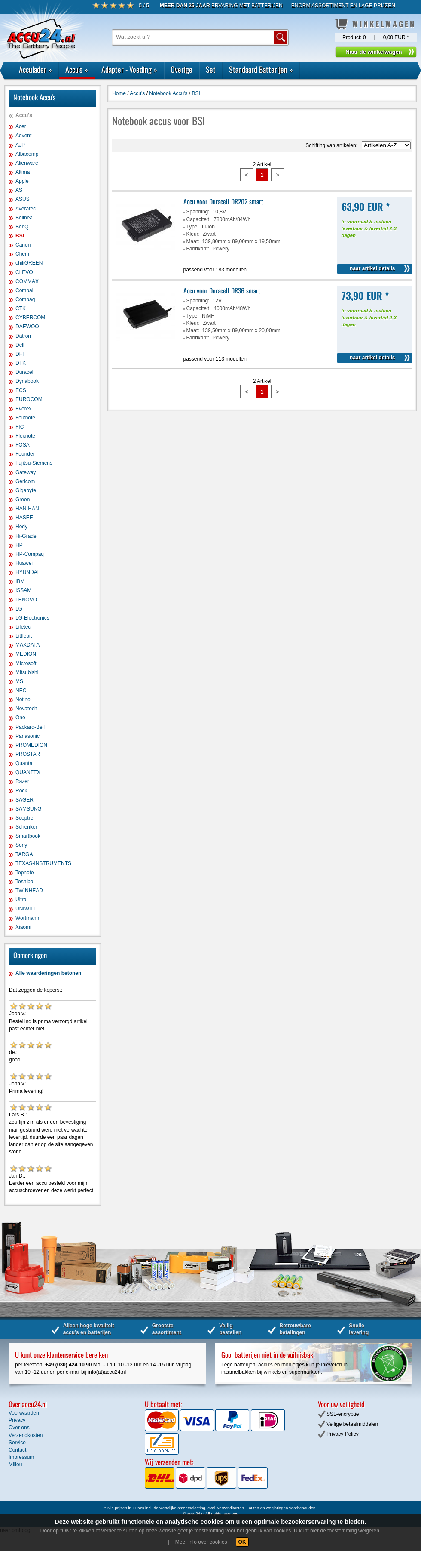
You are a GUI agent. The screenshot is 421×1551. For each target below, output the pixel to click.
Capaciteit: (198, 219)
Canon (23, 245)
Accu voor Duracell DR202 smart (223, 201)
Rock (21, 791)
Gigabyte (25, 490)
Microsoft (26, 663)
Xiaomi (23, 927)
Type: (192, 227)
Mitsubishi (26, 672)
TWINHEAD (29, 891)
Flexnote (25, 436)
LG (18, 609)
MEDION (25, 654)
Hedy (21, 527)
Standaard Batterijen (261, 69)
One (20, 718)
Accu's (76, 69)
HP (19, 545)
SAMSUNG (28, 809)
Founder (25, 454)
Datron (23, 336)
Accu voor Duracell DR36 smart (221, 290)
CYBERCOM (30, 318)
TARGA (24, 854)
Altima (22, 172)
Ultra (20, 900)
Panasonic (27, 736)
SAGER (24, 800)
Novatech (26, 709)
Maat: (192, 241)
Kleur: (193, 234)
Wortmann (27, 918)
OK (242, 1542)
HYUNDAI (27, 572)
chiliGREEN (29, 263)
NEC (20, 691)
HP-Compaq (29, 554)
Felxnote (25, 418)
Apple (22, 181)
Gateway (25, 472)
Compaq (25, 299)
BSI (19, 236)
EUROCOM (29, 399)
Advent (23, 136)
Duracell (24, 372)
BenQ (22, 227)
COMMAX (27, 281)
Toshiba (24, 882)
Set (211, 69)
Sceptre (24, 818)
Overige (181, 69)
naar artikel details (372, 268)
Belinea (24, 218)
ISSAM (23, 590)
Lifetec (23, 627)
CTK (20, 308)
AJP (20, 145)
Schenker (26, 827)
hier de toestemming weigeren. (345, 1531)
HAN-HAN (27, 509)
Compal (24, 290)
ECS (20, 390)
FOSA (22, 445)
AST (20, 190)
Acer (20, 126)
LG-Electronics (32, 618)
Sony (21, 845)
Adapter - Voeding (129, 69)
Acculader (35, 69)
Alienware (26, 163)
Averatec (25, 209)
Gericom (25, 481)
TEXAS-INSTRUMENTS (43, 863)
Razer (22, 781)
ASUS (22, 199)
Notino (23, 700)
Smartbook (27, 836)
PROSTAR (27, 754)
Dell (19, 345)
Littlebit (23, 636)
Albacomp (26, 154)
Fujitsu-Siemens (33, 463)
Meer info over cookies (201, 1542)
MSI (19, 681)
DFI (19, 354)
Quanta (23, 763)
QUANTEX (27, 772)
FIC (19, 427)
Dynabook (27, 381)
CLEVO (24, 272)
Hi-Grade (26, 536)
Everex (23, 409)
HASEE (24, 518)
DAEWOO (27, 327)
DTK (20, 363)
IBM (19, 581)
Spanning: (198, 212)
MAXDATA (27, 645)
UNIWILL (26, 909)
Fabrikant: (197, 249)
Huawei (24, 563)
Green (22, 499)
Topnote (24, 873)
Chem (22, 254)
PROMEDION (31, 745)
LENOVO (26, 600)
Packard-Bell (30, 727)
